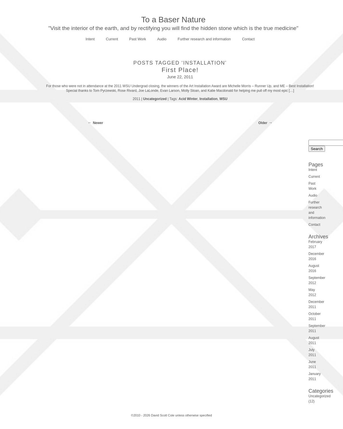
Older (262, 123)
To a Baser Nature (173, 19)
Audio (162, 39)
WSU (223, 99)
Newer (98, 123)
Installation (208, 99)
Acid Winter (188, 99)
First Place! (180, 69)
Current (112, 39)
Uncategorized (155, 99)
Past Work (137, 39)
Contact (248, 39)
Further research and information (204, 39)
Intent (90, 39)
